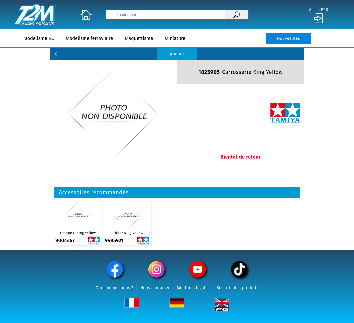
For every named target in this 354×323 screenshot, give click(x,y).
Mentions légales (193, 288)
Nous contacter (155, 288)
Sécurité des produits (238, 288)
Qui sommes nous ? (114, 288)
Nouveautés (288, 38)
